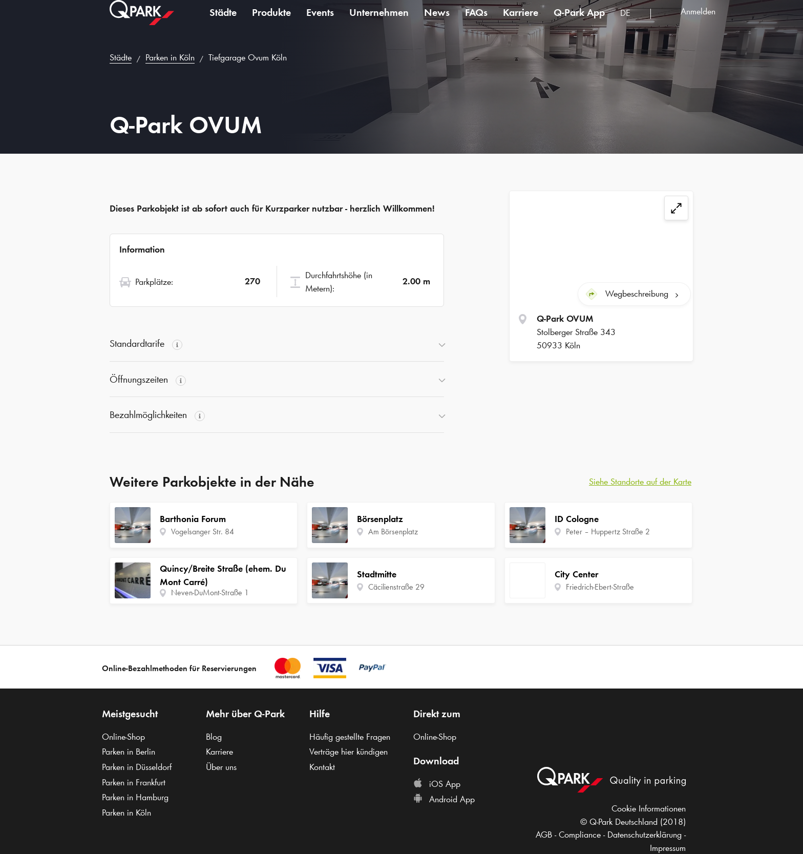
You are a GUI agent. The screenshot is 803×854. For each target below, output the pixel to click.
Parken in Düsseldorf (137, 767)
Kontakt (322, 767)
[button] (277, 344)
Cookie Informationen (648, 808)
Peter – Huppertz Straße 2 (608, 531)
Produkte (271, 22)
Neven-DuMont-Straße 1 (210, 592)
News (437, 22)
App (579, 22)
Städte (223, 22)
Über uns (221, 767)
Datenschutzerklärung (644, 834)
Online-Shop (123, 736)
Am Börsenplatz (393, 531)
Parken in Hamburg (135, 797)
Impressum (668, 847)
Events (320, 22)
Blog (214, 736)
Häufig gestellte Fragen (349, 736)
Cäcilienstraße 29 (396, 587)
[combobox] (631, 24)
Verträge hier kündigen (348, 751)
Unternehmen (379, 22)
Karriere (520, 22)
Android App (444, 799)
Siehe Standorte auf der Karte (640, 481)
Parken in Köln (170, 57)
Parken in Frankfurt (133, 782)
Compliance (580, 834)
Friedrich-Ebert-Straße (600, 587)
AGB (544, 834)
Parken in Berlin (128, 751)
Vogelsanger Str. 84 (202, 531)
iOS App (436, 783)
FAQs (476, 22)
